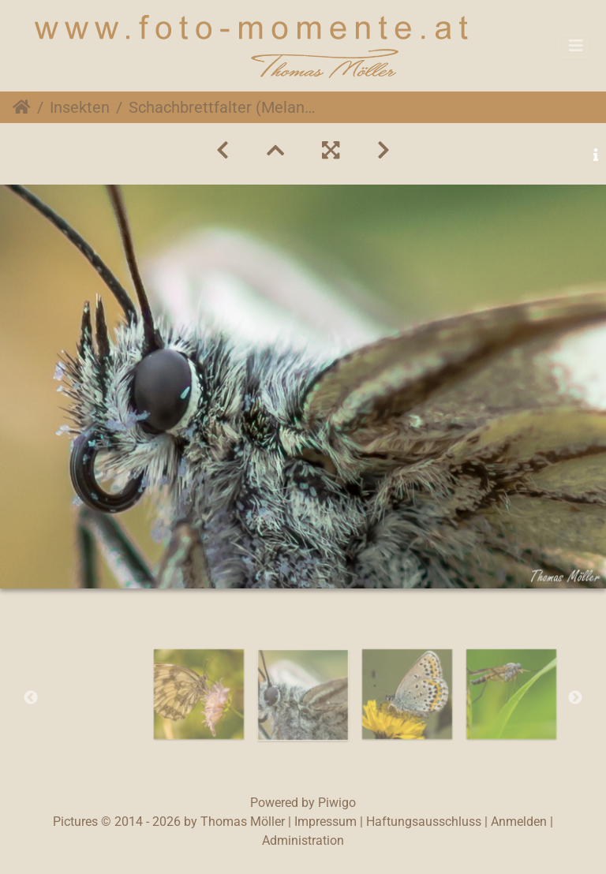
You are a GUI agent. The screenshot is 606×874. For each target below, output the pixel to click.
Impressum (325, 821)
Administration (303, 840)
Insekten (80, 107)
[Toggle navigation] (576, 46)
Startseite (22, 107)
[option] (199, 694)
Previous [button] (31, 698)
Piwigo (337, 802)
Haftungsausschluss (423, 821)
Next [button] (575, 698)
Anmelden (519, 821)
